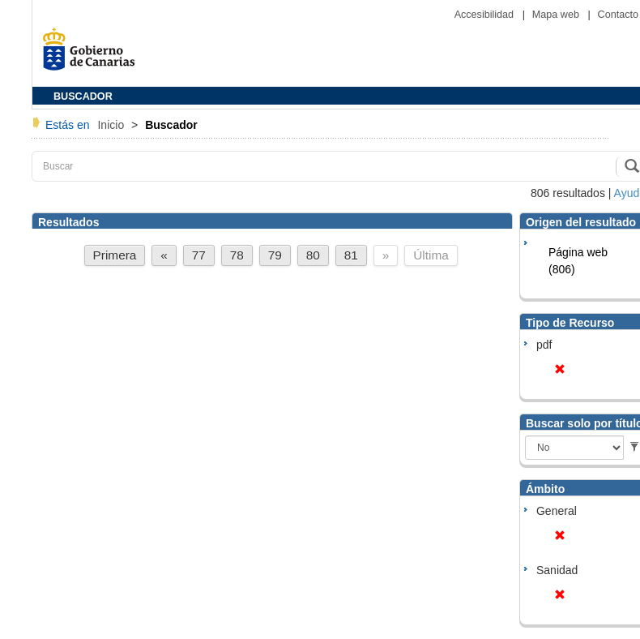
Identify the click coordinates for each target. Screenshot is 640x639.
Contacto (618, 14)
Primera (115, 255)
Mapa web (557, 14)
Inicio (112, 124)
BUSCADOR (83, 96)
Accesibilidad (485, 14)
